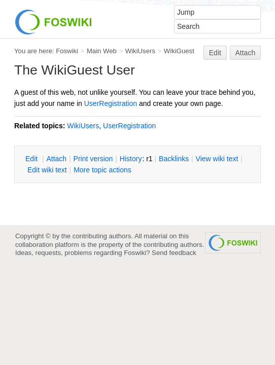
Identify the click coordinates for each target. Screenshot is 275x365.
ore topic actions (102, 170)
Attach (245, 53)
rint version (93, 159)
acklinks (174, 159)
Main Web (102, 51)
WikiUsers (140, 51)
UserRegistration (110, 103)
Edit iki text (47, 170)
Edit (215, 53)
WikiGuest (179, 51)
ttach (56, 159)
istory (131, 159)
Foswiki (67, 51)
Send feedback (174, 253)
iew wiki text (217, 159)
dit (32, 159)
